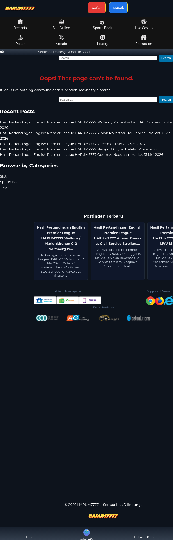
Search (166, 58)
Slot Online (61, 24)
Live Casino (144, 24)
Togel (4, 187)
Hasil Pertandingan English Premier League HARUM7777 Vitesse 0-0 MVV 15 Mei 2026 (72, 144)
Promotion (143, 40)
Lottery (102, 40)
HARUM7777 (88, 505)
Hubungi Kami (144, 533)
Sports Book (102, 25)
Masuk (118, 8)
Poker (20, 40)
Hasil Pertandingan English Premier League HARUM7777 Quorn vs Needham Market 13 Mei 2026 (81, 154)
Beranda (20, 24)
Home (29, 533)
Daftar (97, 8)
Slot (3, 176)
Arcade (61, 40)
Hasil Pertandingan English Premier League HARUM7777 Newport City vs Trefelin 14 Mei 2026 (78, 149)
